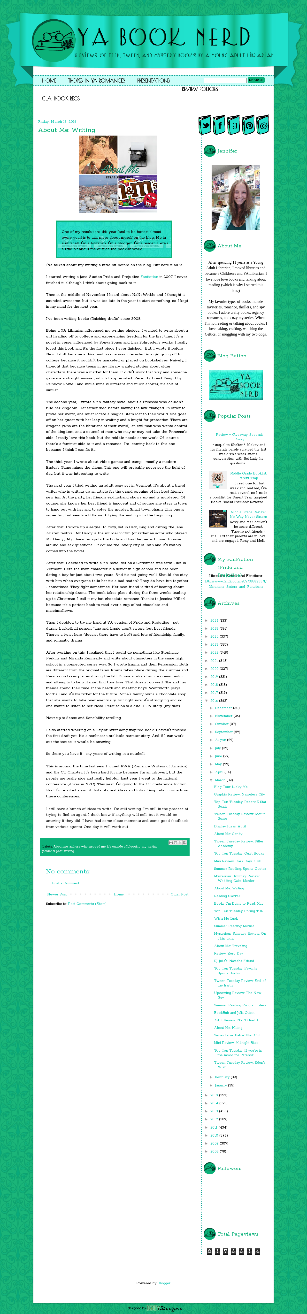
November (224, 716)
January (221, 1085)
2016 (214, 701)
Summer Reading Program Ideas (240, 1005)
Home (49, 81)
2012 (214, 1119)
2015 (214, 1095)
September (224, 732)
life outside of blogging (123, 847)
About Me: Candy (228, 834)
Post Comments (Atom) (87, 904)
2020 (215, 669)
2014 (214, 1103)
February (223, 1077)
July (218, 748)
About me (61, 847)
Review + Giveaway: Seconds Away (239, 437)
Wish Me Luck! (226, 919)
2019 (214, 677)
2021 (214, 661)
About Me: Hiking (228, 1028)
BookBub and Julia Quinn (234, 1013)
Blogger (164, 1283)
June (219, 756)
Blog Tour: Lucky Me (231, 787)
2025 (215, 628)
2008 (215, 1151)
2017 (214, 693)
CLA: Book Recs (61, 98)
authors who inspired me (87, 847)
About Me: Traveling (230, 946)
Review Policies (200, 89)
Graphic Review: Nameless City (239, 794)
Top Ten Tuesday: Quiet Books (239, 853)
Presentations (153, 81)
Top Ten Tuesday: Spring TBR (238, 911)
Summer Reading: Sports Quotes (240, 869)
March (221, 780)
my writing (150, 847)
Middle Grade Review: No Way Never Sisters (248, 514)
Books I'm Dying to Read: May (238, 903)
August (221, 740)
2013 (214, 1111)
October (222, 724)
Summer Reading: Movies (234, 926)
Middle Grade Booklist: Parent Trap (248, 475)
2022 (215, 652)
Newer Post (57, 894)
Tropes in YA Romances (96, 81)
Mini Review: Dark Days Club (237, 861)
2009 (215, 1143)
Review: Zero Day (228, 953)
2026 (215, 621)
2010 (214, 1135)
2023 (215, 644)
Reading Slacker (227, 896)
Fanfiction (149, 277)
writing (69, 851)
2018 (214, 685)
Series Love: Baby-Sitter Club (237, 1035)
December (224, 708)
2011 (214, 1127)
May (219, 764)
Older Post (179, 894)
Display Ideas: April (230, 826)
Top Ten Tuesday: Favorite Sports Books (235, 970)
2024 (215, 636)
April (219, 772)
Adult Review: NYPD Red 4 (236, 1020)
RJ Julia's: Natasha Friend (234, 961)
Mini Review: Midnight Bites (236, 1043)
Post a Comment (65, 883)
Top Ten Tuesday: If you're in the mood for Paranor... (238, 1052)
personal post (52, 851)
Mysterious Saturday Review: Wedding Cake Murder (237, 878)
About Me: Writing (229, 888)
